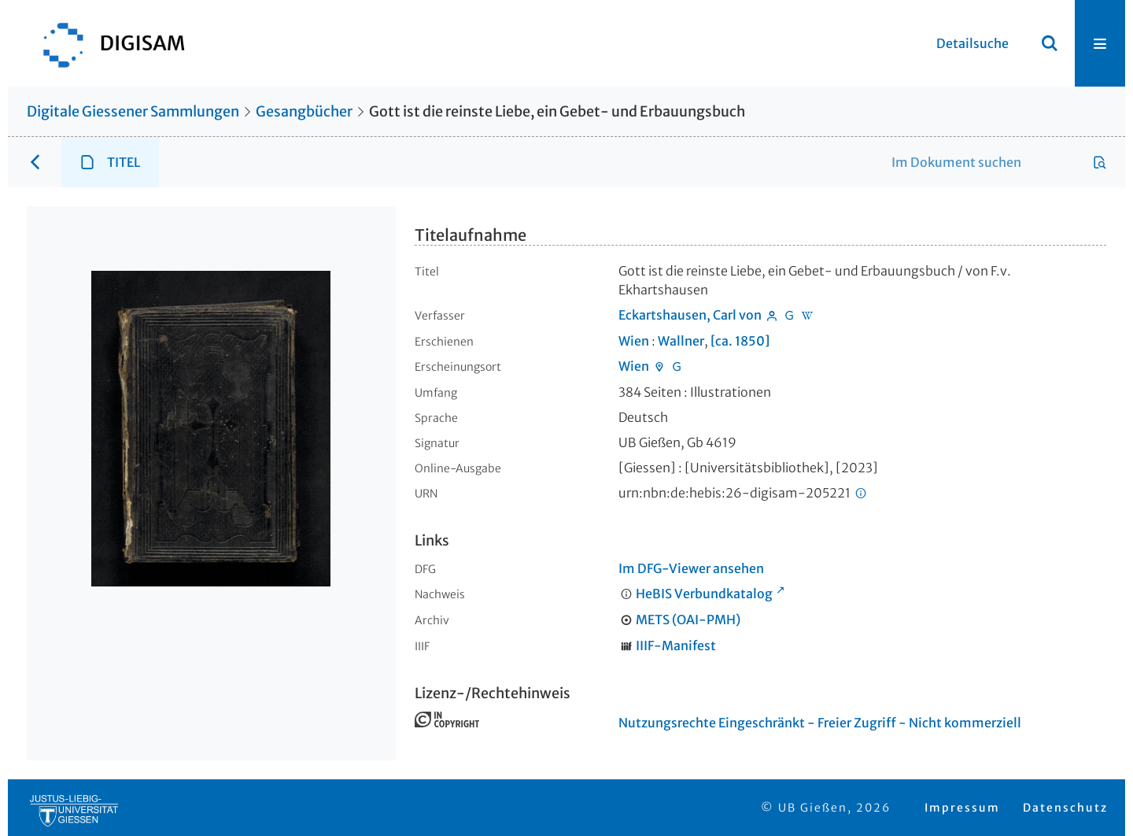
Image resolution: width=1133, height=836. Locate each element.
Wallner (681, 341)
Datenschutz (1065, 808)
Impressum (962, 808)
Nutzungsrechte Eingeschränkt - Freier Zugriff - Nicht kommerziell (819, 723)
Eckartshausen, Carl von (690, 315)
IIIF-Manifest (676, 645)
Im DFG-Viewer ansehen (691, 568)
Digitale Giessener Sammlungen (133, 111)
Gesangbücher (304, 111)
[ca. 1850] (739, 341)
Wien (633, 341)
